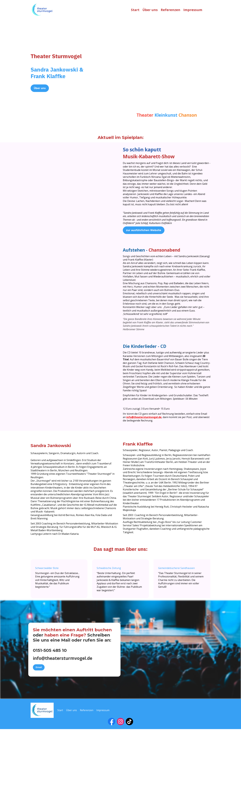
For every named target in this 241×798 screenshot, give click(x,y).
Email (39, 736)
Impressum (192, 10)
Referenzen (170, 10)
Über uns (150, 10)
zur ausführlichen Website (143, 230)
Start (135, 10)
